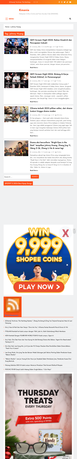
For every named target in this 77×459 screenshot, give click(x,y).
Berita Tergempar (11, 315)
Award (8, 49)
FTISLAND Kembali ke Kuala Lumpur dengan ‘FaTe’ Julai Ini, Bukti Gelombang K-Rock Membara (35, 331)
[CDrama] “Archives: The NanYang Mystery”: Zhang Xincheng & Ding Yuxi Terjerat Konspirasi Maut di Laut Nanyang (19, 2)
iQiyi (7, 52)
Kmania (24, 10)
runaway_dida (36, 47)
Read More (34, 67)
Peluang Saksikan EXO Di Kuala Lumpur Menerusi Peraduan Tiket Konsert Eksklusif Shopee (33, 365)
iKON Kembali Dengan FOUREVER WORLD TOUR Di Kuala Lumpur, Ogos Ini (29, 335)
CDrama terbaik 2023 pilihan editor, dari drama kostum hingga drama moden (51, 110)
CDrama (21, 49)
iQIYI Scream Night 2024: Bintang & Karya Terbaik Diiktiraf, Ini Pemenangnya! (49, 75)
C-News (14, 49)
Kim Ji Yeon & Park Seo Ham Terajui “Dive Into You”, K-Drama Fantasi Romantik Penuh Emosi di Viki (36, 327)
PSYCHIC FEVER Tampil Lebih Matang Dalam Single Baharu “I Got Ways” (28, 369)
